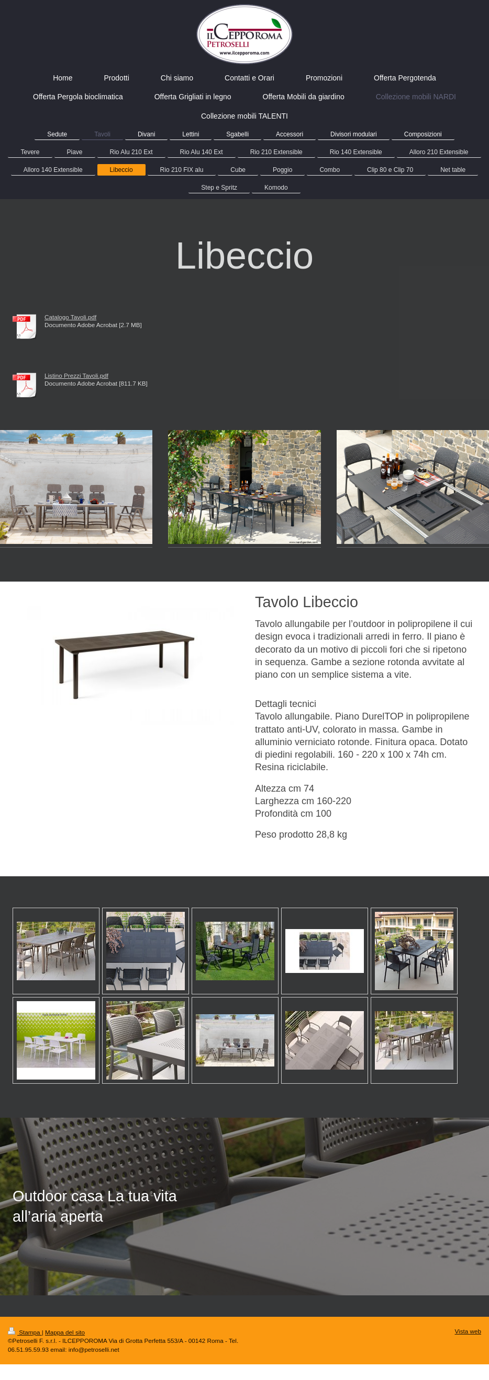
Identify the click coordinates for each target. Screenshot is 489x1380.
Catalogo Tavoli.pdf (70, 317)
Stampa (25, 1332)
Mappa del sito (65, 1332)
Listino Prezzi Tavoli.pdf (76, 375)
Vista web (468, 1331)
